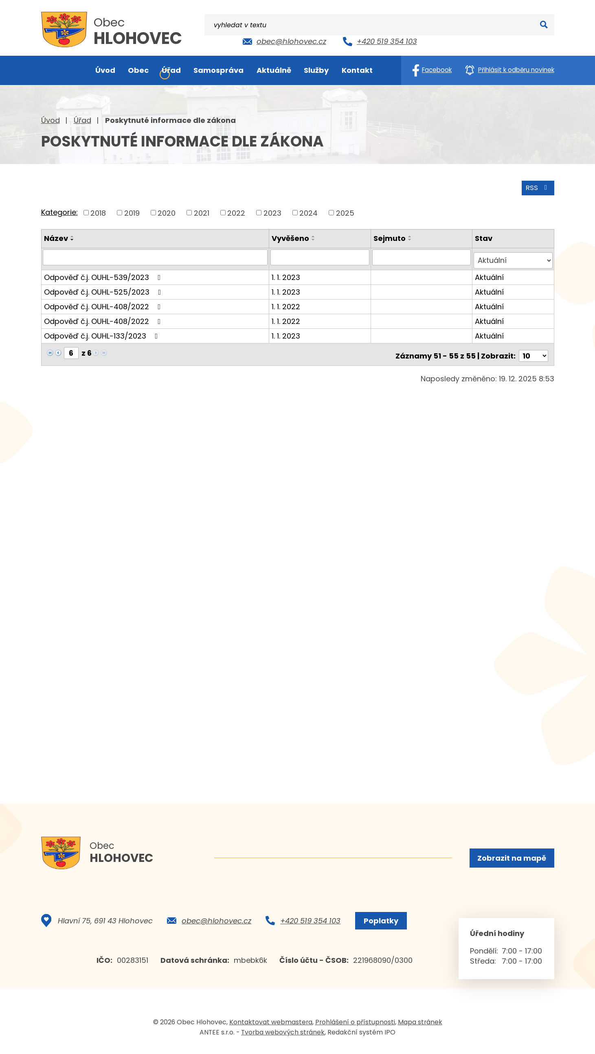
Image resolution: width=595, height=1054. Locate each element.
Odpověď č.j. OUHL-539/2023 (104, 272)
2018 (98, 211)
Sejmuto (390, 237)
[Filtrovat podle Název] (156, 256)
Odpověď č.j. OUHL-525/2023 (104, 287)
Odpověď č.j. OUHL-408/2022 (104, 302)
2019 (132, 211)
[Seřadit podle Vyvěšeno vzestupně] (315, 235)
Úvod (50, 120)
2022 (236, 211)
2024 (308, 211)
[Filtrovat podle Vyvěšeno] (321, 256)
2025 (345, 211)
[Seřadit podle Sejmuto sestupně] (410, 238)
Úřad (82, 120)
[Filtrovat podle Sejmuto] (422, 256)
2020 (167, 211)
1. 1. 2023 (287, 272)
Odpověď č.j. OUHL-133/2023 (102, 331)
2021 (201, 211)
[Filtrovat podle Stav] (513, 256)
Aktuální (489, 272)
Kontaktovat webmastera (270, 1027)
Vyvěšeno (292, 237)
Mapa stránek (420, 1027)
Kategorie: (59, 211)
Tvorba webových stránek (283, 1037)
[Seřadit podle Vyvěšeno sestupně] (315, 238)
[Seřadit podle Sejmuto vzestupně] (410, 235)
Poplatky (378, 926)
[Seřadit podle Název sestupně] (72, 238)
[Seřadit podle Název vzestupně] (72, 235)
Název (56, 237)
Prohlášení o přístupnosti (355, 1027)
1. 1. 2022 (287, 302)
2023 (272, 211)
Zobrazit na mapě (510, 859)
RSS (536, 186)
